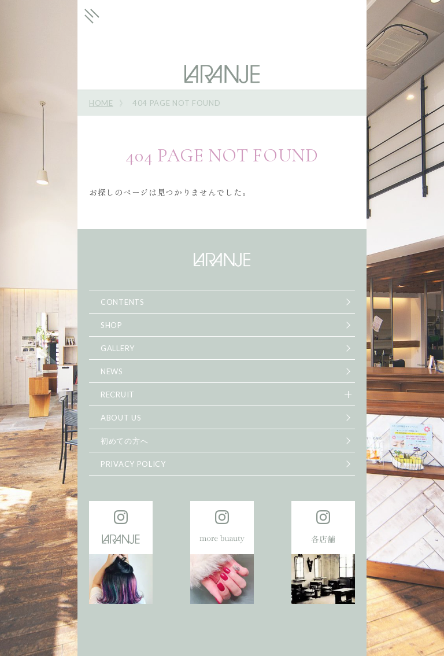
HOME (101, 103)
